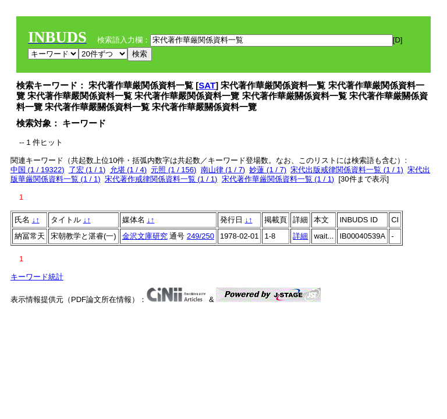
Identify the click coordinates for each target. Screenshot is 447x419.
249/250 (200, 236)
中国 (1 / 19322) (37, 169)
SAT (206, 85)
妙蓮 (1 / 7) (267, 169)
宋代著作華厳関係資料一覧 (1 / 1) (278, 179)
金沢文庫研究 (145, 236)
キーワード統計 (36, 276)
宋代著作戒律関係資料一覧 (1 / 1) (161, 179)
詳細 (300, 236)
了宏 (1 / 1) (87, 169)
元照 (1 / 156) (173, 169)
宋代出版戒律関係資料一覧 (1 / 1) (346, 169)
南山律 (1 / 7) (223, 169)
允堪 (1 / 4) (128, 169)
